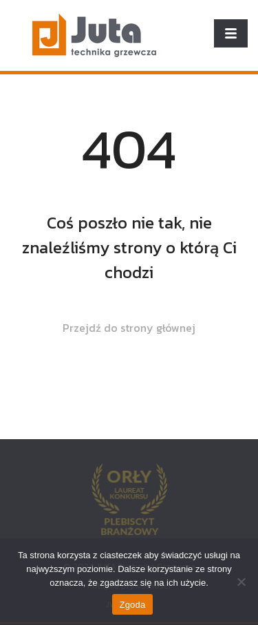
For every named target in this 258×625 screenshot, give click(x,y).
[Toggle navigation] (231, 33)
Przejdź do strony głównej (129, 327)
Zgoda (132, 605)
